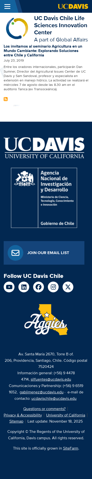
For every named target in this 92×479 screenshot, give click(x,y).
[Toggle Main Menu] (7, 6)
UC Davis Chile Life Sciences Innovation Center (60, 25)
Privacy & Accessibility (23, 415)
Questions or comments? (44, 409)
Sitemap (16, 421)
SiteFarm (70, 448)
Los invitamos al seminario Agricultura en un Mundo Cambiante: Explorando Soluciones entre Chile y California (43, 50)
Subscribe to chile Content (6, 99)
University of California (65, 415)
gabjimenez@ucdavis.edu (42, 392)
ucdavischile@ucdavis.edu (54, 398)
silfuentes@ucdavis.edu (51, 379)
